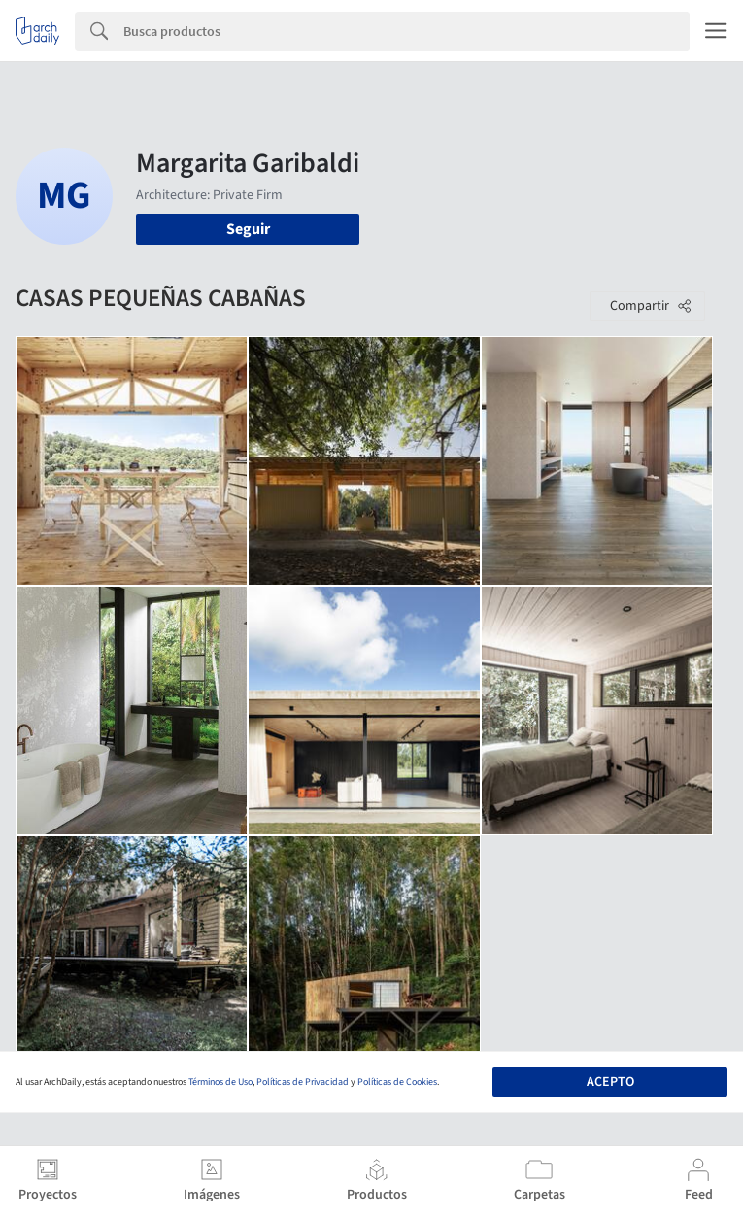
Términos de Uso (220, 1082)
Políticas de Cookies (397, 1082)
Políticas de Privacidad (302, 1082)
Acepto (610, 1082)
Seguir (248, 229)
